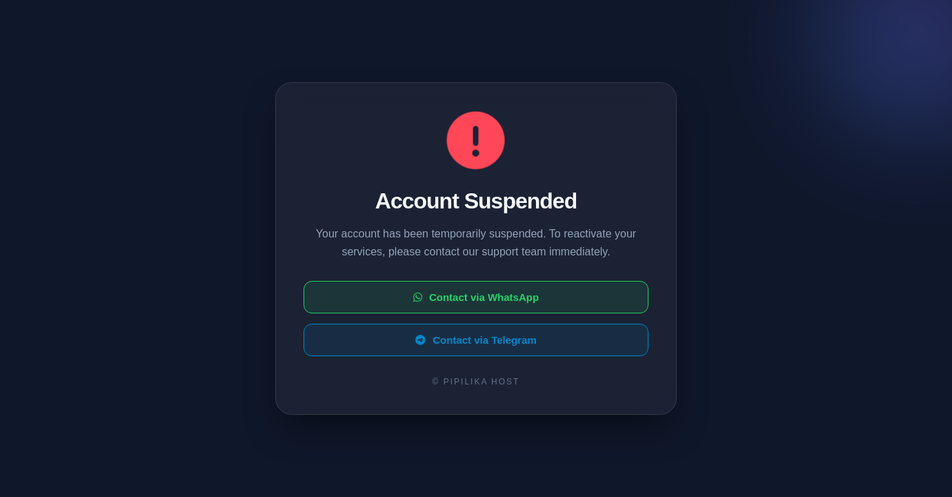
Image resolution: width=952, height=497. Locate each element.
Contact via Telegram (476, 340)
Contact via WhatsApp (476, 297)
